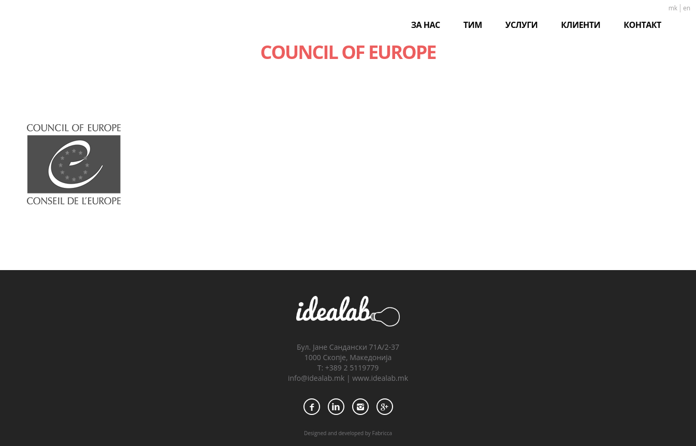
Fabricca (382, 433)
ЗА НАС (425, 25)
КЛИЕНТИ (580, 25)
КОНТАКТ (642, 25)
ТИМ (472, 25)
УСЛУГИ (521, 25)
